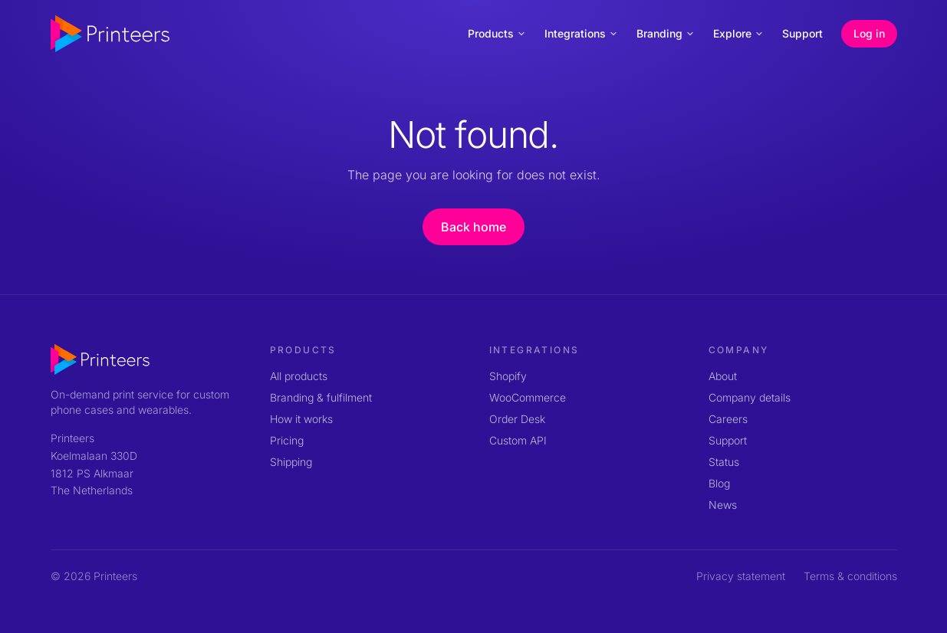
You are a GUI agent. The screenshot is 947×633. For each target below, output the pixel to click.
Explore (738, 33)
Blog (719, 483)
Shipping (291, 461)
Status (724, 461)
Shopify (508, 375)
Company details (750, 397)
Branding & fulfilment (321, 397)
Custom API (518, 440)
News (723, 504)
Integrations (581, 33)
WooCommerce (527, 397)
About (723, 375)
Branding (665, 33)
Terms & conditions (850, 575)
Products (497, 33)
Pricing (287, 440)
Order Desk (517, 418)
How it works (301, 418)
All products (298, 375)
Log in (869, 33)
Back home (473, 227)
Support (802, 33)
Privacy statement (740, 575)
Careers (728, 418)
